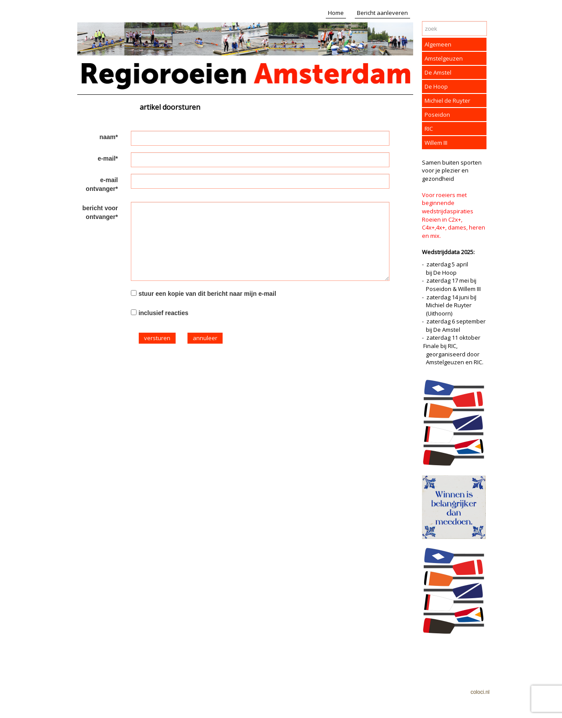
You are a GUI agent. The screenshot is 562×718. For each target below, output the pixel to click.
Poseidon (437, 114)
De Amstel (438, 72)
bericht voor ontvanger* (100, 212)
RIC (429, 129)
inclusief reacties (163, 312)
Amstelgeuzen (444, 58)
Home (336, 13)
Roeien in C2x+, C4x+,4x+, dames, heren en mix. (453, 227)
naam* (108, 136)
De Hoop (436, 86)
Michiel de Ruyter (447, 100)
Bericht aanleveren (382, 13)
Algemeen (438, 44)
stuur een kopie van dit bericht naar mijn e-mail (207, 293)
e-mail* (108, 158)
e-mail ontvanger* (102, 184)
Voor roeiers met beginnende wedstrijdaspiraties (447, 203)
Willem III (436, 143)
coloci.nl (480, 692)
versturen (157, 338)
